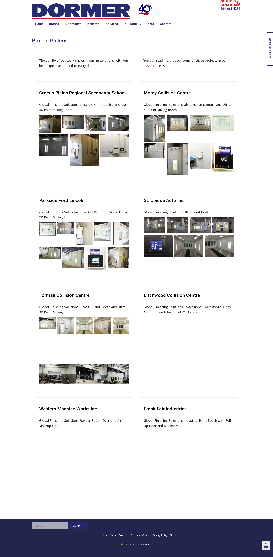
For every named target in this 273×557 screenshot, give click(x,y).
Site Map (174, 533)
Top (266, 546)
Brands (54, 24)
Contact (165, 24)
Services (112, 24)
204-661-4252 (230, 8)
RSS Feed (129, 542)
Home (39, 24)
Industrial (93, 24)
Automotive (73, 24)
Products (123, 533)
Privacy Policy (160, 533)
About (150, 24)
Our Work (130, 24)
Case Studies (152, 66)
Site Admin (146, 542)
